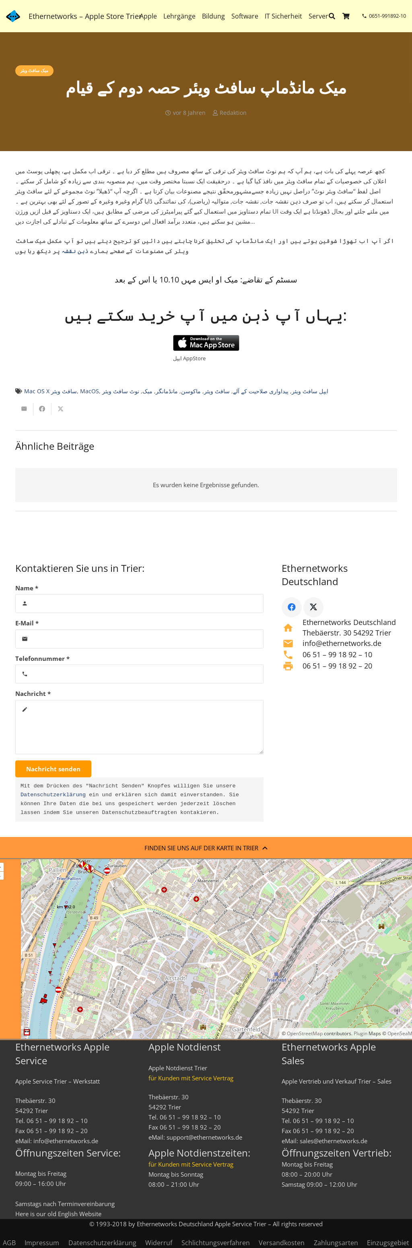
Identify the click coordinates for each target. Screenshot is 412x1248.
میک (147, 391)
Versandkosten (282, 1242)
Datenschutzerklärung (53, 795)
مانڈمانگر (167, 391)
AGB (9, 1242)
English (68, 1214)
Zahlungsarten (336, 1242)
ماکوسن (191, 391)
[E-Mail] (139, 638)
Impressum (42, 1242)
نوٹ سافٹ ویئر (120, 391)
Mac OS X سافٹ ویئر (50, 391)
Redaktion (233, 112)
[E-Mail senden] (24, 409)
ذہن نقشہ (75, 251)
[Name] (139, 603)
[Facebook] (292, 607)
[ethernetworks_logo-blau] (13, 16)
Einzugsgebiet (388, 1242)
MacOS (89, 391)
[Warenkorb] (346, 16)
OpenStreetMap (305, 1033)
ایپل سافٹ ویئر (310, 391)
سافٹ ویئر (217, 391)
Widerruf (158, 1242)
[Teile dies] (42, 409)
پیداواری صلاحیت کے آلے (260, 391)
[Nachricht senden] (53, 768)
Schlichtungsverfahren (215, 1242)
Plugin (359, 1033)
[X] (313, 607)
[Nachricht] (139, 727)
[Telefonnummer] (139, 673)
